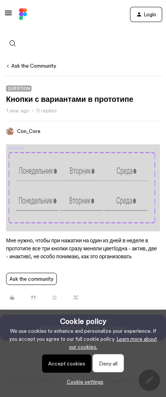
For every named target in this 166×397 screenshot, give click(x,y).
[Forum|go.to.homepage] (23, 14)
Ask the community (31, 279)
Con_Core (29, 131)
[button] (8, 16)
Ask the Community (33, 66)
